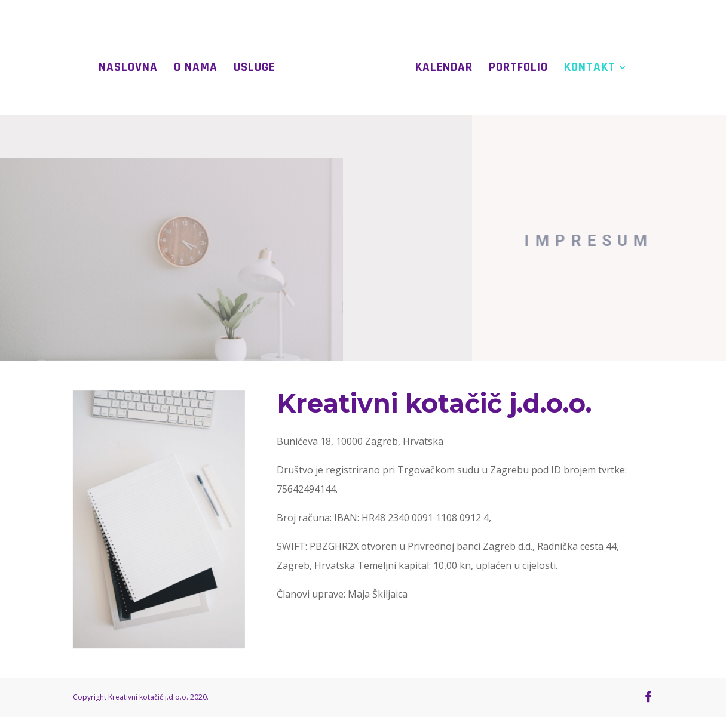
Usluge (254, 69)
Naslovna (128, 69)
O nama (196, 69)
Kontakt (589, 69)
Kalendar (444, 69)
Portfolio (518, 69)
